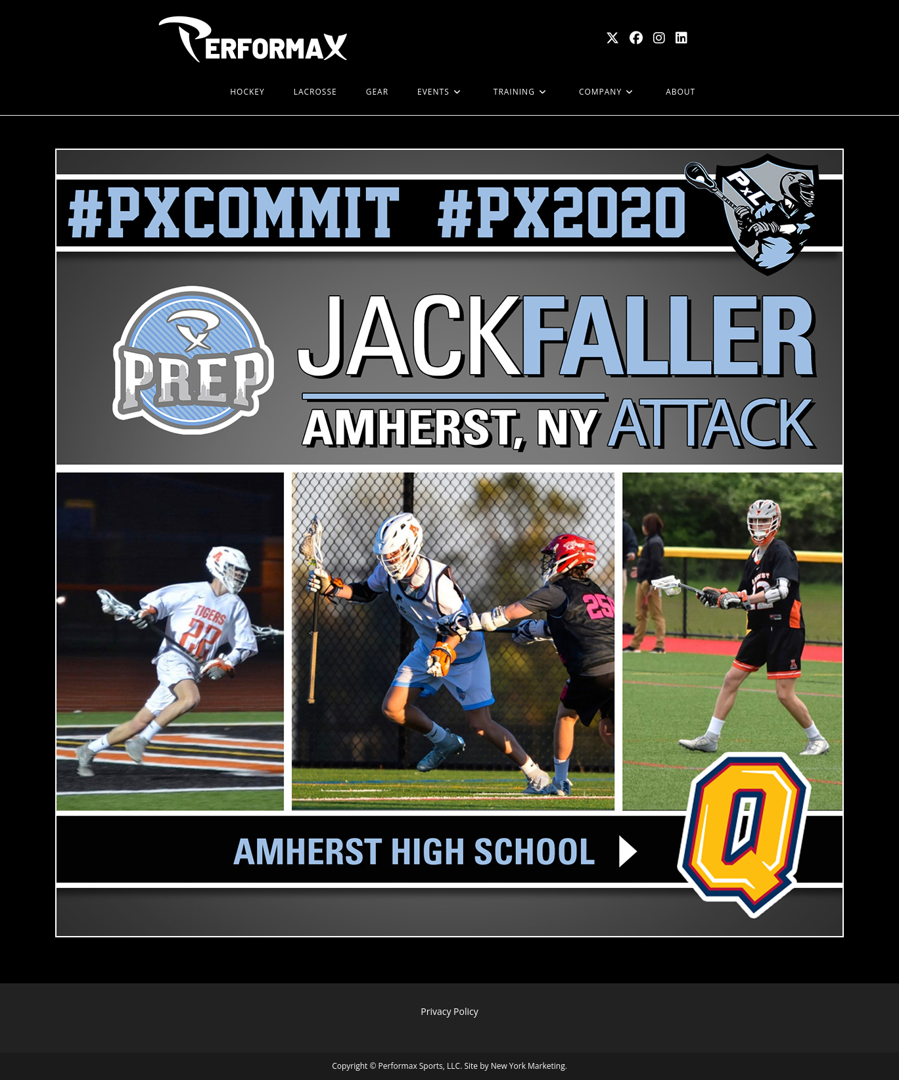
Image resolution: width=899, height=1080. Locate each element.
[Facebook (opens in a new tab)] (636, 38)
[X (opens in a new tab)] (612, 38)
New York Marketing (528, 1065)
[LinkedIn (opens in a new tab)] (681, 38)
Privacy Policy (449, 1011)
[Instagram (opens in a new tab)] (659, 38)
